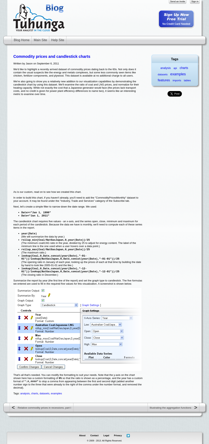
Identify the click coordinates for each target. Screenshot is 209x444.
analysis (25, 393)
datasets (44, 393)
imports (177, 80)
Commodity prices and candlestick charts (51, 56)
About (82, 435)
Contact (94, 435)
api (175, 68)
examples (56, 393)
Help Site (57, 40)
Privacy (118, 435)
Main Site (40, 40)
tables (187, 80)
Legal (106, 435)
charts (34, 393)
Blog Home (22, 40)
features (164, 80)
